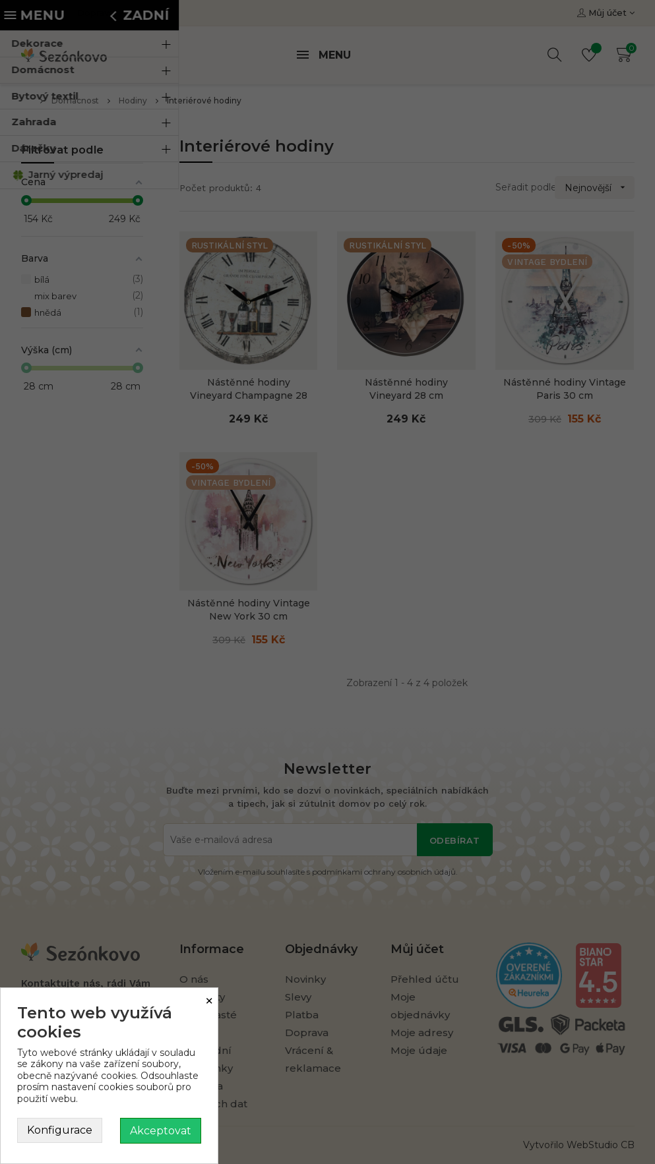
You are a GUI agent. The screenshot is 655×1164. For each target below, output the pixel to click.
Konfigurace (59, 1130)
